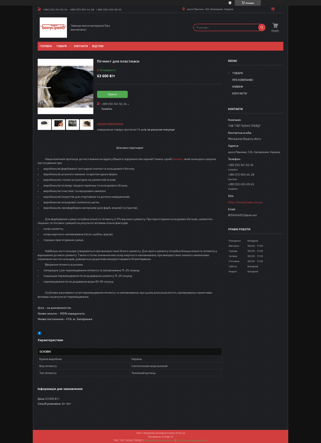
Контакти (81, 46)
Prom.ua (180, 432)
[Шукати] (262, 27)
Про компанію (242, 80)
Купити (112, 94)
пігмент (178, 159)
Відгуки (97, 46)
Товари (61, 46)
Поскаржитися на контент (159, 440)
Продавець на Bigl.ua (160, 436)
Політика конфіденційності (192, 440)
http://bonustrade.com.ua (245, 202)
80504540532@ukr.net (242, 215)
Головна (46, 46)
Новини (237, 86)
